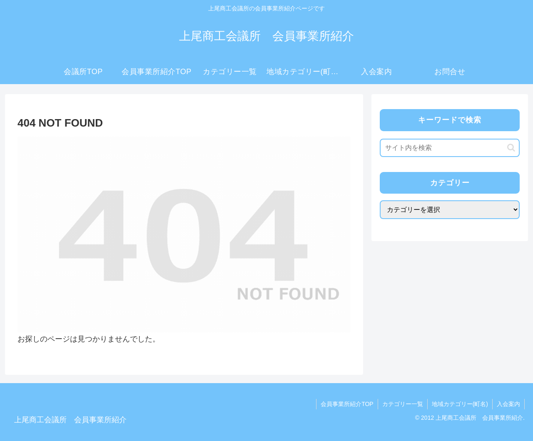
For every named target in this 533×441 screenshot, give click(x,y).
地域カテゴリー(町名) (460, 404)
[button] (511, 147)
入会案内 (508, 404)
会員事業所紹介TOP (347, 404)
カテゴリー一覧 (402, 404)
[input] (450, 148)
